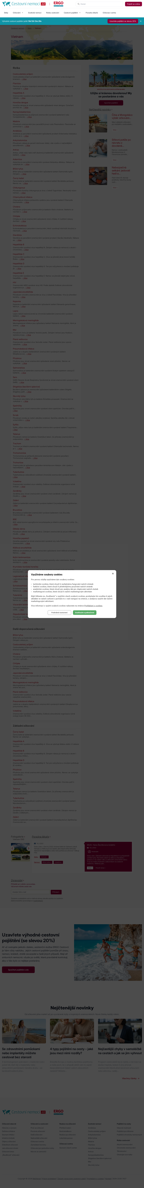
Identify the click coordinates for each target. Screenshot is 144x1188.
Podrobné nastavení (59, 613)
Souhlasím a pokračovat (84, 613)
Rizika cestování (52, 13)
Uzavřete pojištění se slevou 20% (123, 21)
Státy (6, 13)
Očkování (16, 13)
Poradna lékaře (92, 13)
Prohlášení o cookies (93, 606)
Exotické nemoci (34, 13)
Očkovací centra (109, 13)
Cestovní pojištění (71, 13)
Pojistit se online (133, 4)
